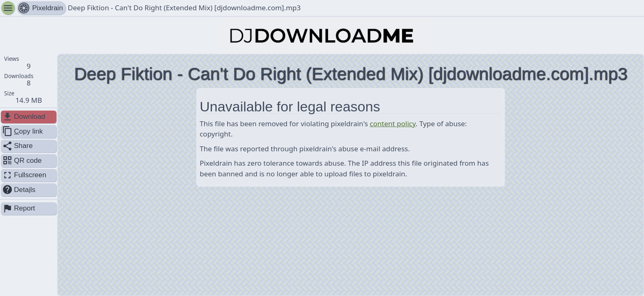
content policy (393, 123)
